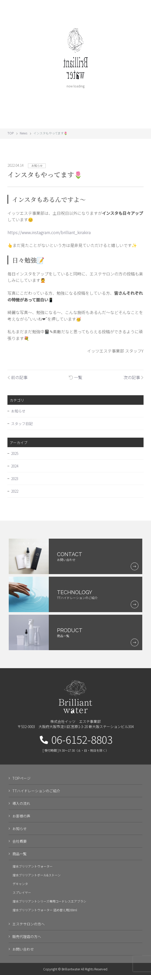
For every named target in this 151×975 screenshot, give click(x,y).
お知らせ (18, 414)
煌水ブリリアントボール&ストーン (37, 878)
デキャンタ (20, 887)
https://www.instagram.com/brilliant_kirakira (49, 232)
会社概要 (19, 844)
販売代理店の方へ (26, 940)
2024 (14, 469)
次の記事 (134, 377)
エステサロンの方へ (28, 927)
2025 (14, 456)
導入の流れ (21, 807)
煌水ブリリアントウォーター (33, 870)
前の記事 (17, 377)
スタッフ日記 (22, 427)
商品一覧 (19, 857)
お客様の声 (21, 819)
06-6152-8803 (76, 743)
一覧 (75, 377)
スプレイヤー (22, 896)
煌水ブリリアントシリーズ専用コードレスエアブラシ (49, 905)
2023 (14, 482)
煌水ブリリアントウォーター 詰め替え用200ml (45, 913)
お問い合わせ (23, 952)
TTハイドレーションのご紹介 (36, 794)
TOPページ (21, 781)
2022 (14, 494)
